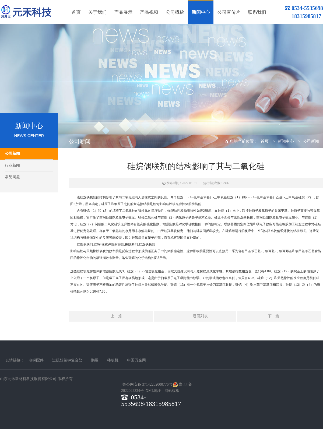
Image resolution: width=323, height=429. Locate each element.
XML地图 (154, 391)
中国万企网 (136, 360)
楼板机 (112, 360)
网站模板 (172, 391)
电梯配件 (36, 360)
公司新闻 (12, 154)
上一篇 (111, 316)
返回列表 (195, 316)
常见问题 (12, 177)
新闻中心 (286, 141)
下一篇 (279, 316)
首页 (265, 141)
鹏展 (95, 360)
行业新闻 (12, 165)
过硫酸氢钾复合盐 (67, 360)
